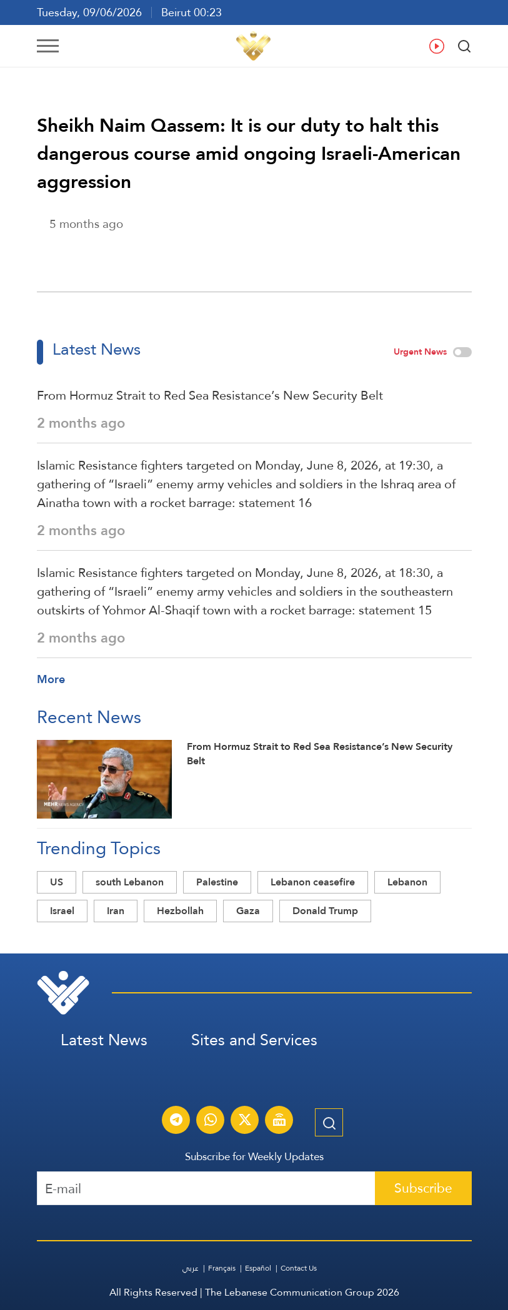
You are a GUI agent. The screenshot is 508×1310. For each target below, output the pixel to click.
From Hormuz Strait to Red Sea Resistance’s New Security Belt (210, 395)
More (51, 679)
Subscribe (423, 1188)
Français (222, 1268)
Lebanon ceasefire (313, 882)
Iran (115, 911)
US (56, 882)
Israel (62, 911)
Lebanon (407, 882)
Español (258, 1268)
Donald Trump (325, 911)
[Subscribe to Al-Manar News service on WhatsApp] (210, 1121)
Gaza (248, 911)
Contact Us (299, 1268)
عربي (190, 1268)
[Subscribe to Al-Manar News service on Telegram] (176, 1121)
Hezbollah (180, 911)
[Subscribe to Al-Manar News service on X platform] (245, 1121)
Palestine (217, 882)
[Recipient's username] (206, 1188)
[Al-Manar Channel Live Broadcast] (279, 1121)
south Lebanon (130, 882)
